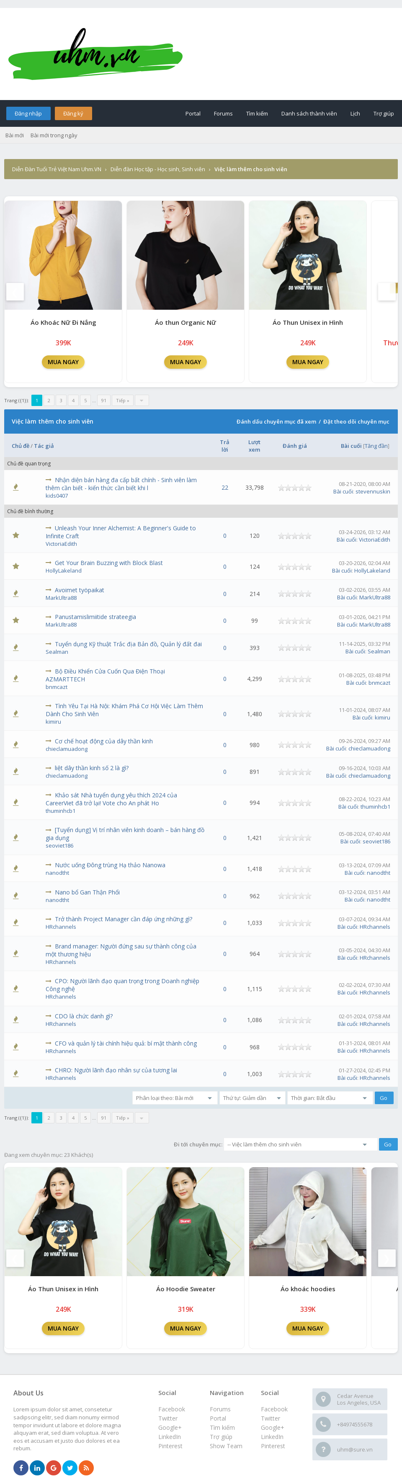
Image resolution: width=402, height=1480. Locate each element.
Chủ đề (20, 446)
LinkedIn (272, 1437)
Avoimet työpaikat (79, 590)
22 (225, 487)
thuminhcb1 (60, 811)
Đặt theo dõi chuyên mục (356, 421)
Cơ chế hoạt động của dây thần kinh (104, 741)
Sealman (57, 651)
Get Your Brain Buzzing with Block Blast (109, 563)
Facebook (274, 1409)
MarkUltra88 (61, 597)
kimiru (53, 721)
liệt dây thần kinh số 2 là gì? (92, 768)
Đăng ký (73, 113)
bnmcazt (56, 687)
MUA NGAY (63, 362)
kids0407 (57, 495)
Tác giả (44, 446)
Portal (193, 113)
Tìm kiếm (257, 113)
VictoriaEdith (61, 543)
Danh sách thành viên (309, 113)
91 (103, 400)
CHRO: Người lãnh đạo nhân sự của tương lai (116, 1070)
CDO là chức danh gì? (84, 1016)
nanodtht (57, 872)
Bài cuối (351, 446)
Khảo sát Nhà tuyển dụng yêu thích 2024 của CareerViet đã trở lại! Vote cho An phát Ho (111, 799)
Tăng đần (376, 446)
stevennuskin (373, 491)
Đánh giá (295, 446)
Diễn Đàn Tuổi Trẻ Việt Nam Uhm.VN (56, 169)
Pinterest (273, 1446)
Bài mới (14, 135)
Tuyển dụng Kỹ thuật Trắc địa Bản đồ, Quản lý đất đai (128, 644)
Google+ (272, 1427)
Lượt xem (254, 445)
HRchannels (61, 926)
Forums (223, 113)
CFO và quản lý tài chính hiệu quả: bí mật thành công (126, 1043)
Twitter (270, 1418)
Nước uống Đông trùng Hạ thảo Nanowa (110, 865)
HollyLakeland (64, 570)
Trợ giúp (384, 113)
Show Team (226, 1446)
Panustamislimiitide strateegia (95, 617)
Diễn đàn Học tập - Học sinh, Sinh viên (158, 169)
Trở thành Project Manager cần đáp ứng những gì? (123, 919)
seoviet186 (59, 845)
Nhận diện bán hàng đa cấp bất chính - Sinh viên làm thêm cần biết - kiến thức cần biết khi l (121, 484)
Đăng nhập (28, 113)
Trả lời (224, 445)
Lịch (355, 113)
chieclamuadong (67, 749)
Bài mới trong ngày (54, 135)
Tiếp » (122, 400)
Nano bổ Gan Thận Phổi (87, 892)
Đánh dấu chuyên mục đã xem (276, 421)
